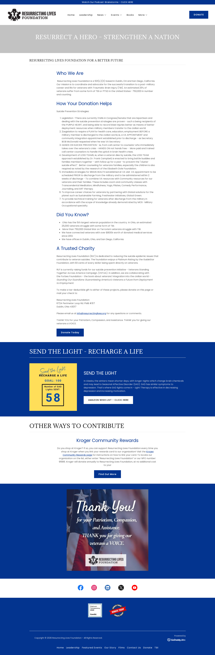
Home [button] (60, 647)
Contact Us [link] (134, 647)
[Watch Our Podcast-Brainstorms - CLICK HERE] (107, 2)
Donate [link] (147, 647)
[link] (32, 14)
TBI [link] (156, 647)
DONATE (199, 14)
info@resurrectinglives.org (91, 313)
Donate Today (70, 332)
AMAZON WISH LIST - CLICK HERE (108, 400)
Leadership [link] (86, 15)
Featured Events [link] (92, 647)
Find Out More (107, 474)
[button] (101, 15)
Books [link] (130, 15)
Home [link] (71, 15)
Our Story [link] (110, 647)
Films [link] (121, 647)
